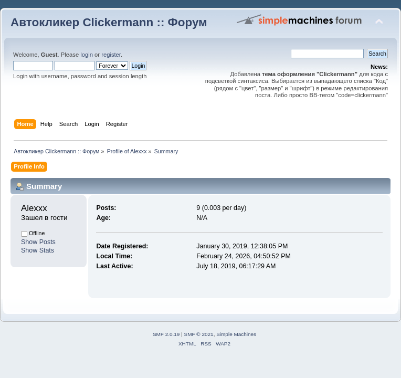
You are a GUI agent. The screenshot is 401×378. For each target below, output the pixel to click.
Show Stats (37, 250)
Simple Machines (236, 334)
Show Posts (38, 242)
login (86, 54)
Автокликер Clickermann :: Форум (108, 22)
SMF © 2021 (199, 334)
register (111, 54)
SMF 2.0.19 (166, 334)
